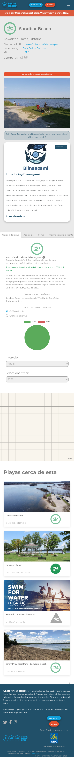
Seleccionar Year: (17, 373)
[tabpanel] (37, 311)
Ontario (35, 39)
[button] (68, 5)
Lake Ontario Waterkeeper (41, 44)
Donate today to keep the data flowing (37, 74)
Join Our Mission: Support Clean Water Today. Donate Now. (37, 13)
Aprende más (15, 216)
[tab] (10, 234)
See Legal (35, 753)
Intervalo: (12, 357)
